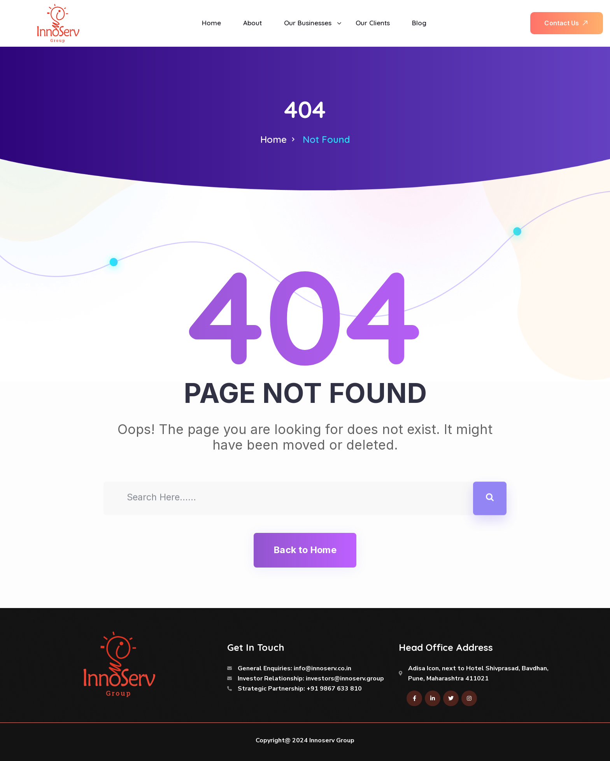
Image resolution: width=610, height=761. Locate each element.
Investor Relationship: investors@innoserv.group (311, 678)
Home (273, 139)
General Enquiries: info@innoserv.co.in (294, 668)
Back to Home (304, 549)
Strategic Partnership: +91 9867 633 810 (300, 688)
